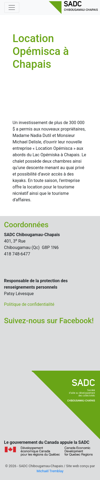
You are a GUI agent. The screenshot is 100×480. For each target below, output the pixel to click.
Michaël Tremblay (50, 471)
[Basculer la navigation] (11, 7)
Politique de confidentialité (29, 304)
